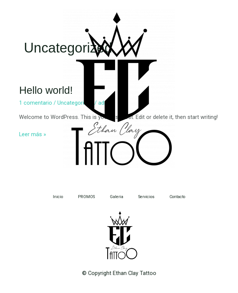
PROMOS (86, 196)
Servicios (146, 196)
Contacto (177, 196)
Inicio (58, 196)
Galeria (116, 196)
